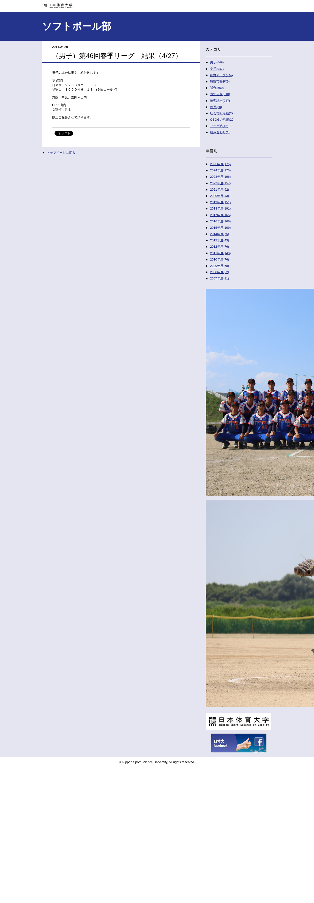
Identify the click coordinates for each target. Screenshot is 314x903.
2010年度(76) (219, 259)
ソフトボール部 (76, 26)
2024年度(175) (220, 170)
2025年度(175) (220, 164)
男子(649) (217, 62)
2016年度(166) (220, 221)
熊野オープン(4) (221, 75)
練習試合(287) (220, 100)
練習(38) (216, 107)
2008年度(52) (219, 272)
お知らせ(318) (220, 94)
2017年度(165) (220, 215)
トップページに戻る (61, 152)
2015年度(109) (220, 227)
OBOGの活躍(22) (222, 119)
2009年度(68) (219, 266)
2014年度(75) (219, 234)
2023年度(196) (220, 176)
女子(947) (217, 69)
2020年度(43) (219, 196)
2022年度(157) (220, 183)
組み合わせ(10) (220, 132)
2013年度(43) (219, 240)
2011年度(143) (220, 253)
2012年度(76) (219, 246)
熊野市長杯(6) (220, 81)
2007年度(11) (219, 278)
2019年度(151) (220, 202)
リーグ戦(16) (219, 126)
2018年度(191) (220, 208)
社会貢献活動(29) (222, 113)
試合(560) (217, 88)
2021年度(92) (219, 189)
